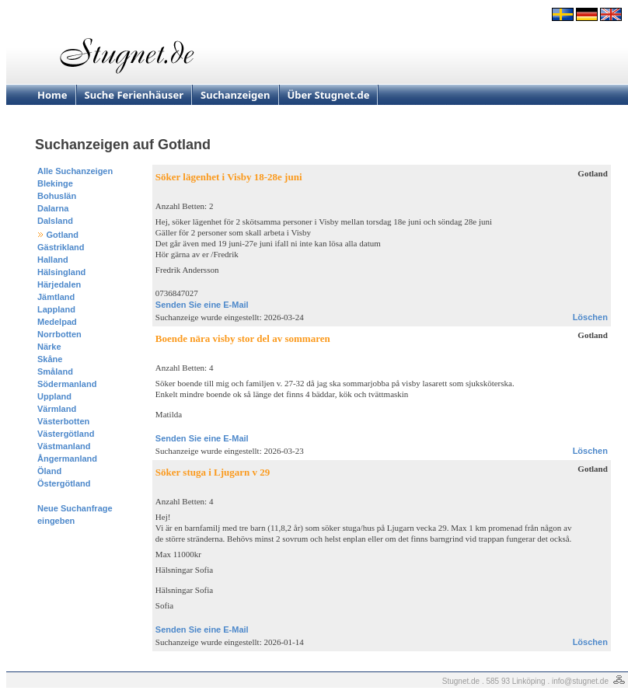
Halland (52, 259)
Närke (49, 346)
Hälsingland (61, 272)
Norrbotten (59, 334)
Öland (49, 471)
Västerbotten (63, 421)
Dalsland (55, 220)
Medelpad (57, 321)
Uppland (54, 396)
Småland (55, 371)
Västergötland (65, 433)
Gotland (62, 234)
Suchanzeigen (235, 95)
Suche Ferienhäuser (134, 95)
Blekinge (55, 183)
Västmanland (63, 446)
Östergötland (63, 483)
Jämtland (56, 297)
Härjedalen (59, 284)
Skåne (49, 359)
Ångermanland (67, 458)
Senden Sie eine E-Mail (202, 304)
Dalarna (52, 208)
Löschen (590, 317)
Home (52, 95)
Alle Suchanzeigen (75, 171)
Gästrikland (61, 247)
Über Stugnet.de (329, 95)
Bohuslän (56, 196)
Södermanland (66, 384)
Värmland (56, 408)
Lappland (56, 309)
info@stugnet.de (580, 681)
